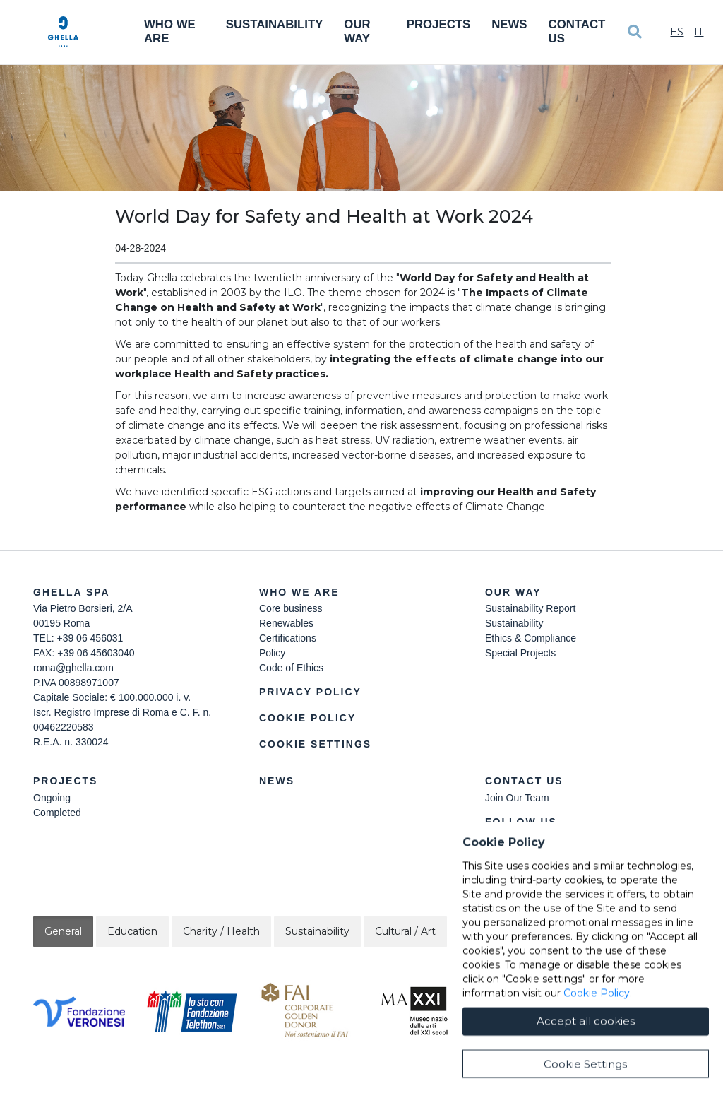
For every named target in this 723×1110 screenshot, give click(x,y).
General (63, 931)
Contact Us (577, 31)
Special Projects (520, 653)
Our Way (357, 31)
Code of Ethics (291, 667)
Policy (272, 653)
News (509, 24)
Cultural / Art (405, 931)
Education (132, 931)
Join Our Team (517, 797)
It (698, 31)
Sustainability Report (530, 608)
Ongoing (52, 797)
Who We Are (170, 31)
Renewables (286, 623)
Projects (438, 24)
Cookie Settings (315, 744)
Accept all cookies (586, 1081)
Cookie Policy (307, 718)
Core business (291, 608)
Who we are (299, 592)
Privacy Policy (310, 691)
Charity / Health (221, 931)
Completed (57, 812)
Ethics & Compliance (530, 638)
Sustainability (274, 24)
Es (676, 31)
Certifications (287, 638)
